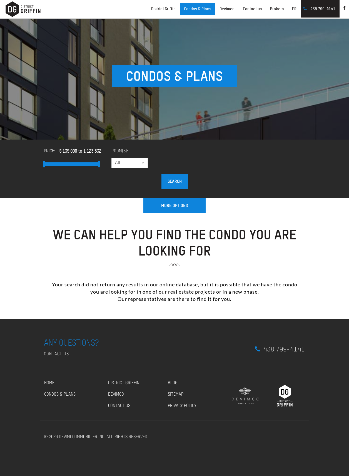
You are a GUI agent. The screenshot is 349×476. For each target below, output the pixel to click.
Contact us (252, 8)
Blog (173, 383)
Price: (49, 151)
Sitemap (175, 394)
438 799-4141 (322, 8)
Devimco (227, 8)
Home (49, 383)
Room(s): (119, 151)
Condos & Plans (197, 8)
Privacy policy (182, 406)
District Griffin (123, 383)
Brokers (277, 8)
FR (294, 8)
